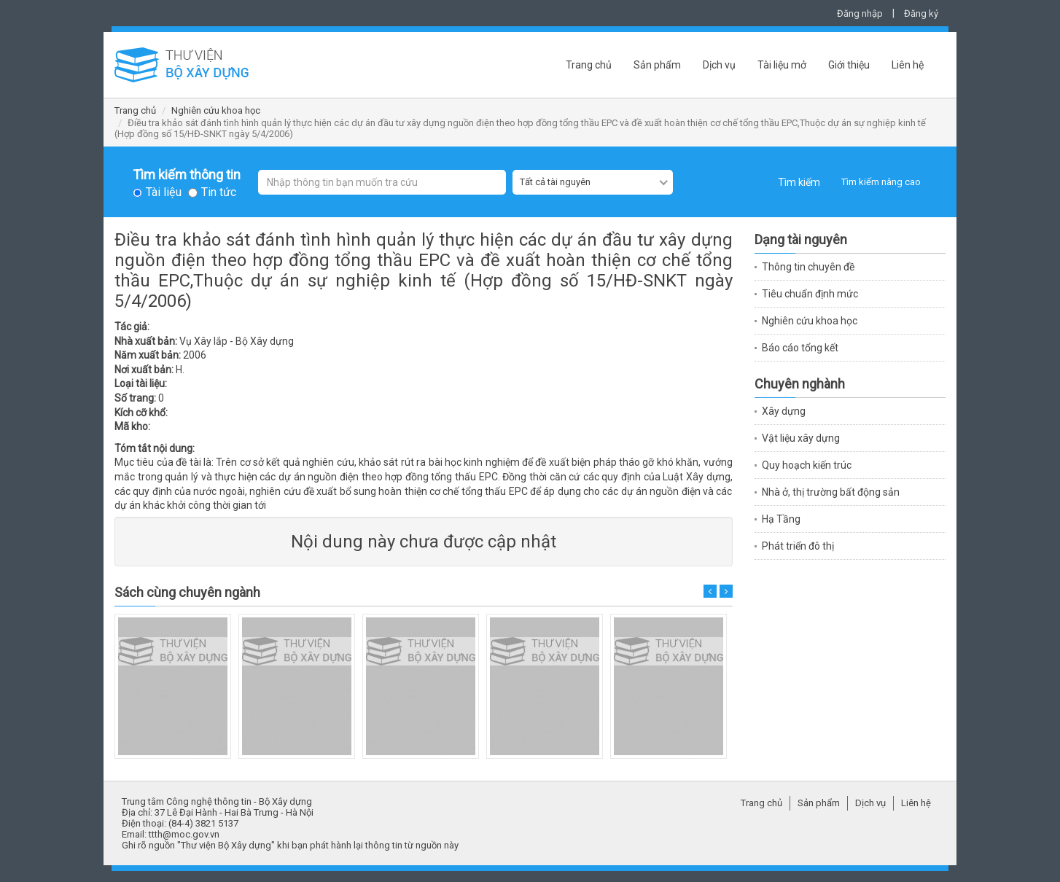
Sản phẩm (657, 65)
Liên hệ (908, 65)
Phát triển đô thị (798, 546)
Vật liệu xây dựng (801, 438)
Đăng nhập (860, 13)
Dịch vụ (719, 65)
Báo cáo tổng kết (800, 348)
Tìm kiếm (799, 182)
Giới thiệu (849, 65)
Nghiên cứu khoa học (215, 110)
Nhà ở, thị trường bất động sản (831, 492)
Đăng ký (921, 13)
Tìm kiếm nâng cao (881, 181)
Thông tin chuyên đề (808, 267)
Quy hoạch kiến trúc (806, 465)
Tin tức (218, 192)
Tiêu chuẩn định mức (810, 294)
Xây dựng (784, 411)
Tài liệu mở (781, 65)
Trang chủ (589, 65)
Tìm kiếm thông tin (187, 175)
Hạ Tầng (781, 519)
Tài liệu (164, 192)
